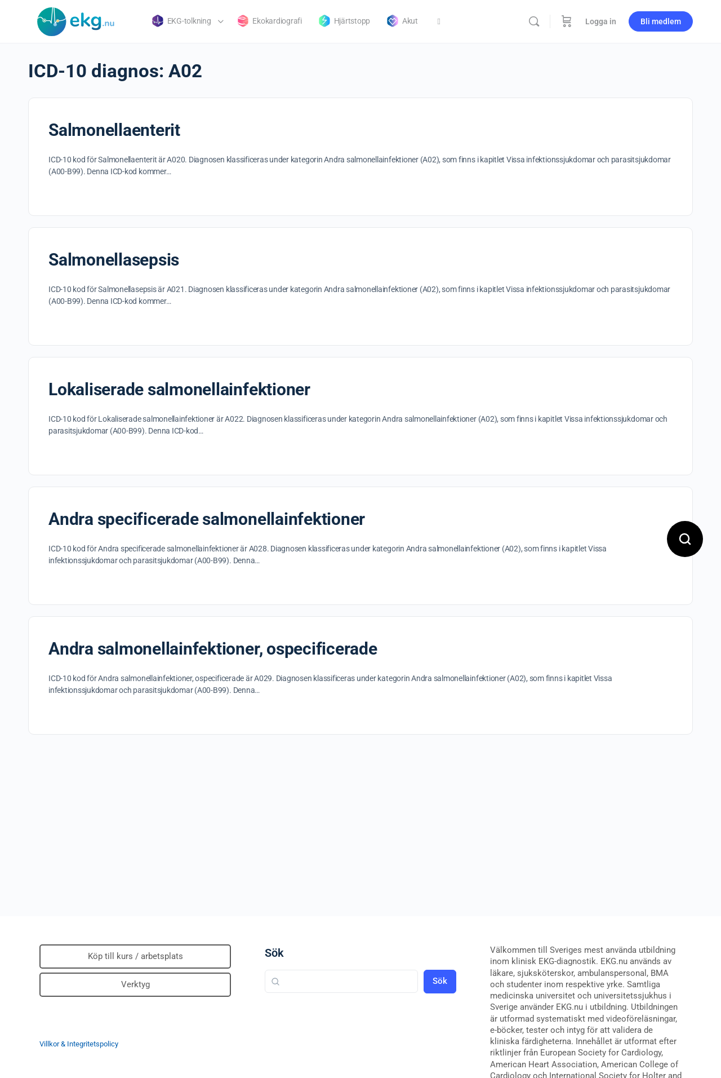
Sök (274, 953)
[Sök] (534, 21)
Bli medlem (660, 21)
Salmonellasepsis (113, 260)
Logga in (600, 21)
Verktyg (135, 984)
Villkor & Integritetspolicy (78, 1044)
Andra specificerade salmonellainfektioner (206, 519)
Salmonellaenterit (114, 130)
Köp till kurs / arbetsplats (135, 956)
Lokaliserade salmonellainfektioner (179, 389)
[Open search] (685, 539)
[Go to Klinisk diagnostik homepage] (76, 20)
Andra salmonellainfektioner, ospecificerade (212, 649)
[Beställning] (566, 21)
